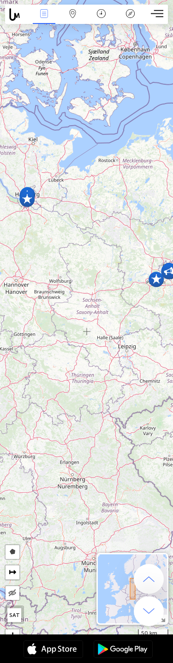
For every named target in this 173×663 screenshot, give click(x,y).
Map (73, 14)
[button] (156, 279)
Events (43, 14)
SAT (14, 615)
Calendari (101, 14)
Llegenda (130, 14)
